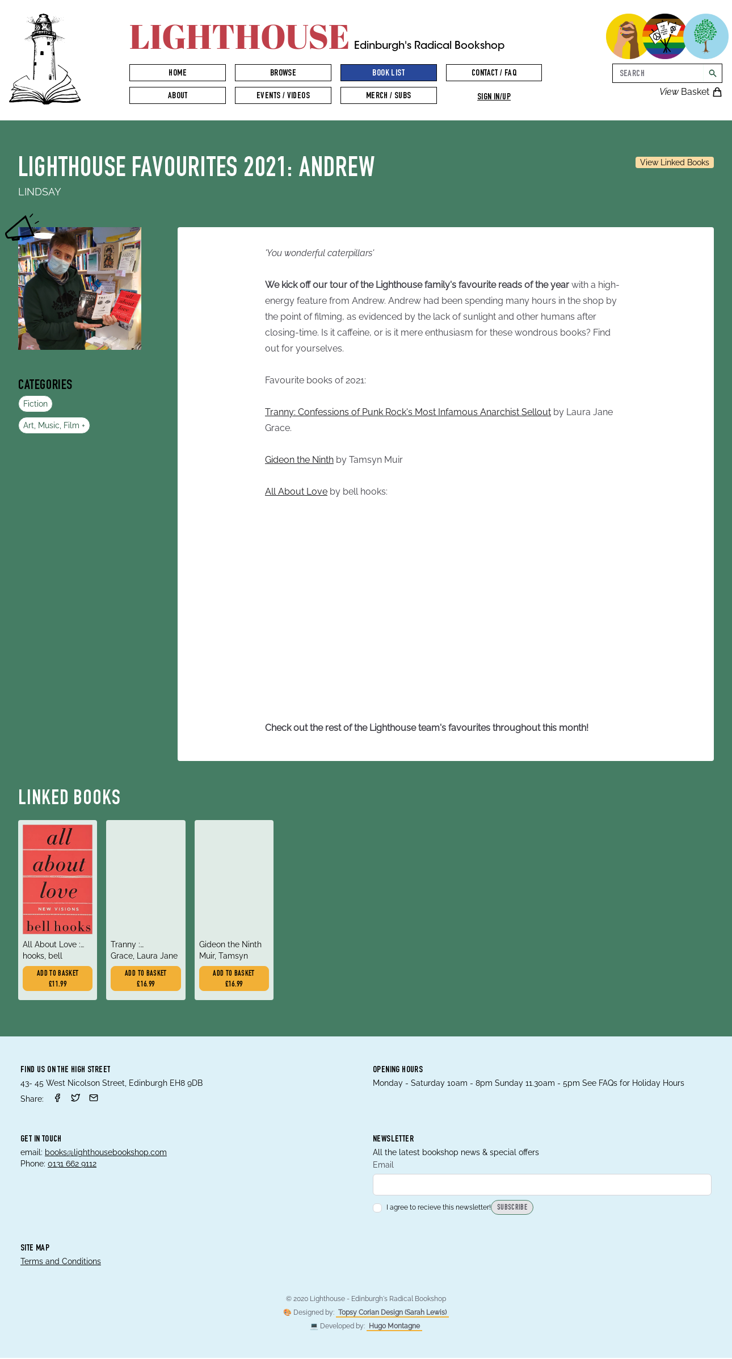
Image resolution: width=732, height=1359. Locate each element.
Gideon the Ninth (299, 459)
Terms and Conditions (60, 1262)
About (178, 96)
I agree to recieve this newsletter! (432, 1209)
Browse (283, 73)
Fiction (35, 403)
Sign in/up (494, 97)
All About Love (296, 491)
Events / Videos (283, 96)
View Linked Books (674, 162)
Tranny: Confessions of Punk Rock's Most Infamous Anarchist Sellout (408, 412)
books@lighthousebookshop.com (106, 1153)
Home (178, 73)
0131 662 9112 (72, 1164)
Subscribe (512, 1210)
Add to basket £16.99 (146, 980)
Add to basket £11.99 (58, 980)
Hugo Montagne (394, 1327)
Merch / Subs (388, 96)
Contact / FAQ (494, 73)
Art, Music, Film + (54, 425)
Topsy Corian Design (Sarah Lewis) (392, 1314)
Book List (388, 73)
